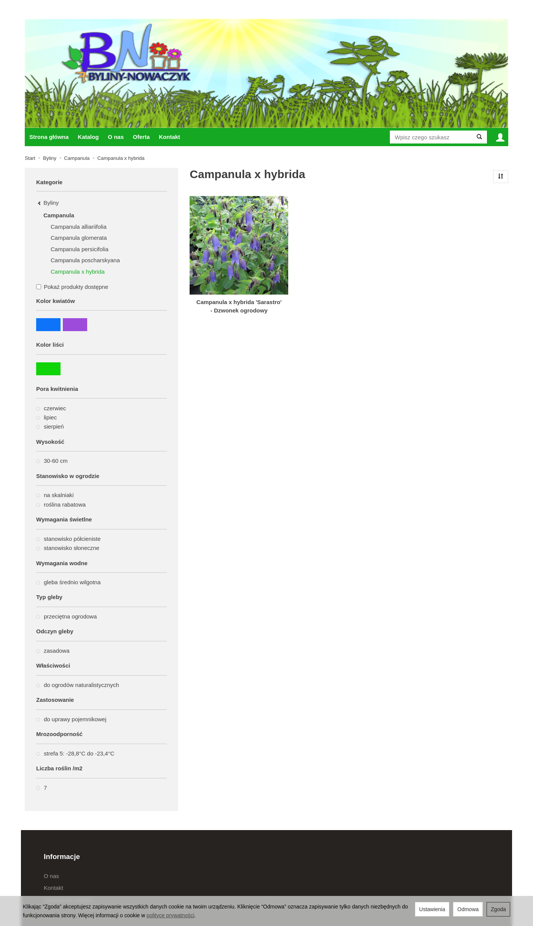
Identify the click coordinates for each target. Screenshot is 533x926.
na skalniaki (54, 495)
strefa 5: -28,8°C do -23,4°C (75, 753)
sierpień (50, 426)
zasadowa (53, 650)
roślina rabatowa (61, 504)
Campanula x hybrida (78, 271)
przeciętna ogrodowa (66, 616)
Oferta (141, 137)
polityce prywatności (170, 915)
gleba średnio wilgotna (68, 582)
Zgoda (498, 909)
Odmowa (468, 909)
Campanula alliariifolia (79, 226)
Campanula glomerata (79, 237)
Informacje (62, 857)
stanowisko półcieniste (68, 539)
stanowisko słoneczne (67, 548)
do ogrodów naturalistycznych (77, 685)
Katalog (88, 137)
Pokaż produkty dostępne (72, 287)
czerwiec (51, 408)
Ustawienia (432, 909)
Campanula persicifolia (80, 249)
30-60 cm (52, 460)
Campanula (58, 215)
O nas (116, 137)
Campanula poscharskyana (85, 260)
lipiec (46, 417)
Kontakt (169, 137)
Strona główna (49, 137)
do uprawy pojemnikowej (71, 719)
